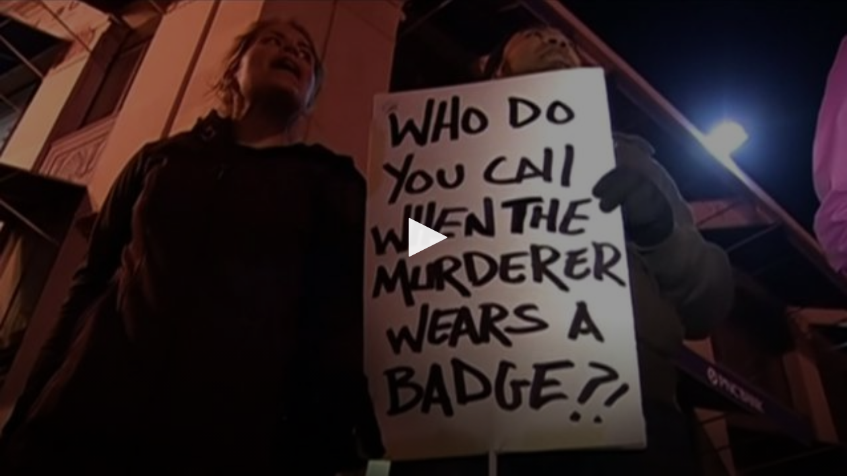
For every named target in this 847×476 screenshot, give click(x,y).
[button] (423, 237)
